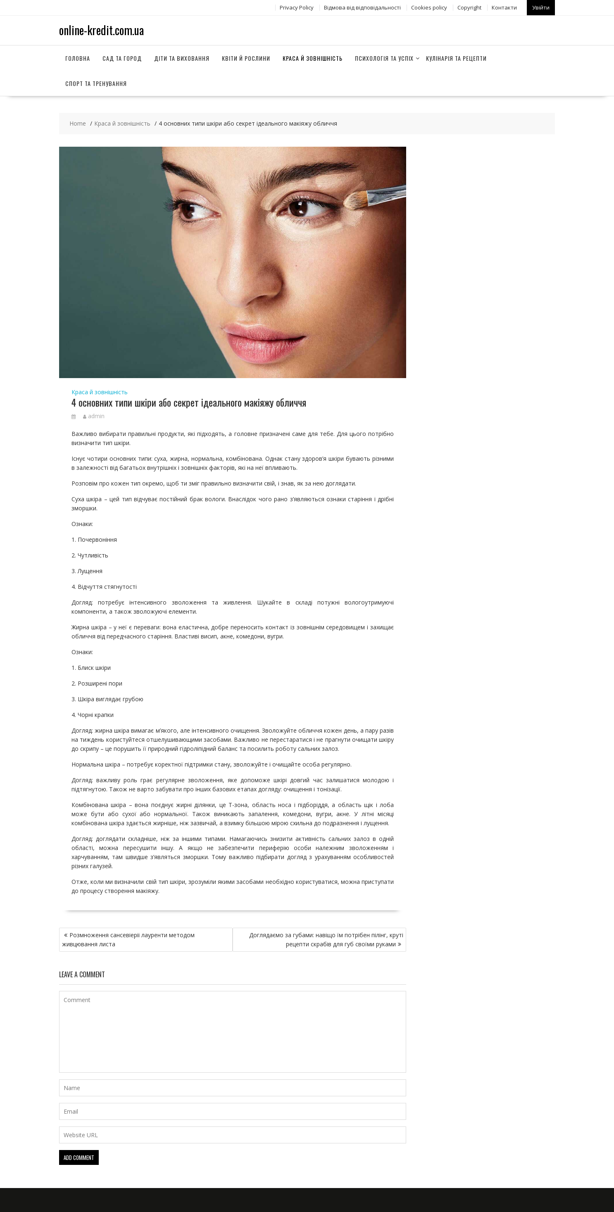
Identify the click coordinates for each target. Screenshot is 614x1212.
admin (94, 415)
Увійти (541, 7)
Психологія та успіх (384, 57)
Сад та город (122, 57)
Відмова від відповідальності (362, 7)
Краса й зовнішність (313, 57)
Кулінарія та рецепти (456, 57)
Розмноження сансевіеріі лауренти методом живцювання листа (128, 938)
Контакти (504, 7)
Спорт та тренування (96, 82)
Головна (77, 57)
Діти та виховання (181, 57)
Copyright (469, 7)
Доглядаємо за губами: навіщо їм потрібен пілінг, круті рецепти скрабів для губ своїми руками (326, 938)
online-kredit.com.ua (101, 29)
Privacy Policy (297, 7)
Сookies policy (429, 7)
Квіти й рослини (246, 57)
